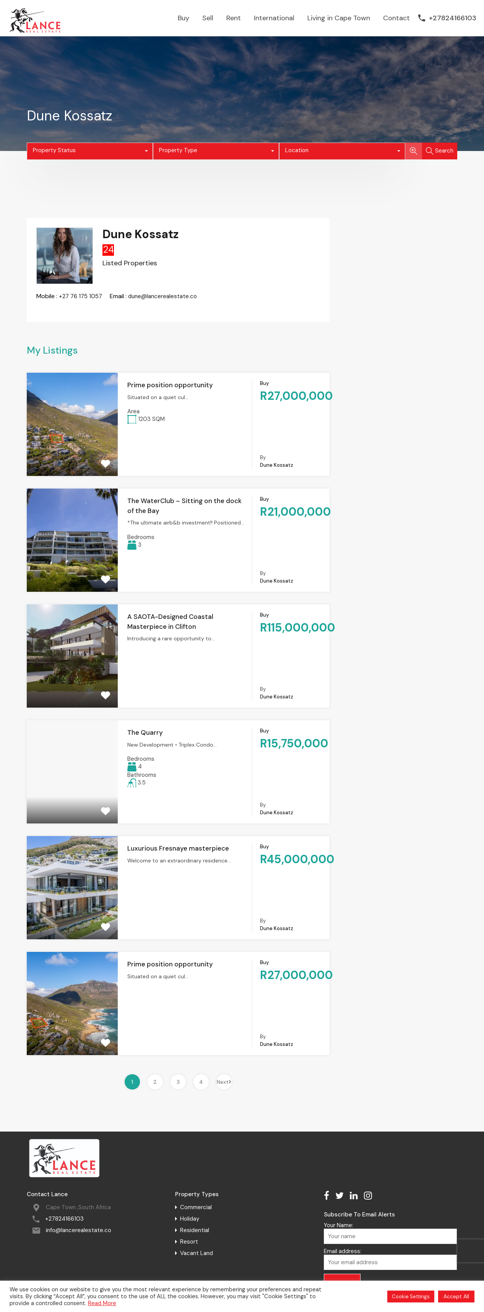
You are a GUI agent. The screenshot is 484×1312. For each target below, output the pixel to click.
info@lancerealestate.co (78, 1230)
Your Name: (390, 1233)
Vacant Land (196, 1253)
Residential (194, 1230)
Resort (189, 1241)
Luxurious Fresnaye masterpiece (178, 848)
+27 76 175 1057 (80, 296)
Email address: (390, 1259)
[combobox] (90, 151)
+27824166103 (452, 18)
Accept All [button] (456, 1296)
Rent (233, 18)
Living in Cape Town (338, 18)
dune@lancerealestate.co (162, 296)
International (274, 18)
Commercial (196, 1207)
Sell (207, 18)
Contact (396, 18)
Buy (183, 18)
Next (224, 1081)
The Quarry (145, 732)
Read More (102, 1303)
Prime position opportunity (170, 385)
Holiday (189, 1219)
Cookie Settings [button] (411, 1296)
